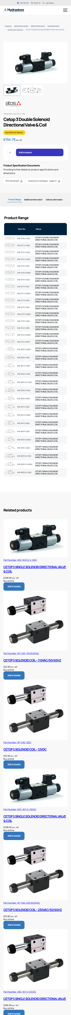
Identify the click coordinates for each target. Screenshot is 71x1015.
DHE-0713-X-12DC (23, 307)
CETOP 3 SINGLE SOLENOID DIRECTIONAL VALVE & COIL (46, 349)
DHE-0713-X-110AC (23, 252)
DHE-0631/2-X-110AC (24, 382)
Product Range (14, 199)
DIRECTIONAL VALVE (38, 26)
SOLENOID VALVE (53, 26)
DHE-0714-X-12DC (23, 328)
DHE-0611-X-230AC (24, 415)
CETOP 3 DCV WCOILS (15, 30)
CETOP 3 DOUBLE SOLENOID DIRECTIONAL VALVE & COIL (47, 238)
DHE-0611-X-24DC (23, 423)
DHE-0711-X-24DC (23, 300)
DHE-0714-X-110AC (23, 259)
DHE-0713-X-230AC (24, 314)
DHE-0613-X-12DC (23, 431)
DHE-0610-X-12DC (23, 357)
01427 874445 (23, 3)
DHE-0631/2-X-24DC (24, 472)
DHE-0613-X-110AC (23, 374)
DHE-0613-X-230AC (24, 440)
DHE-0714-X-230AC (24, 335)
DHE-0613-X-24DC (23, 448)
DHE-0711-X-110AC (23, 245)
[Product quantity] (11, 152)
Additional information (33, 199)
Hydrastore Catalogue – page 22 (42, 180)
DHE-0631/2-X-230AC (24, 464)
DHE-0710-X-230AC (24, 273)
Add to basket (25, 152)
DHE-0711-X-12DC (23, 286)
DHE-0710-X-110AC (23, 238)
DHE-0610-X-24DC (23, 398)
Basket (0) (35, 3)
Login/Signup (48, 3)
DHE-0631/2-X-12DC (24, 456)
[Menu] (65, 10)
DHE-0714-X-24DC (23, 342)
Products (8, 26)
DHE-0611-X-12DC (23, 407)
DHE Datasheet (12, 180)
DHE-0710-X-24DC (23, 280)
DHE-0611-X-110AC (23, 366)
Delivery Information (54, 199)
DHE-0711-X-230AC (24, 293)
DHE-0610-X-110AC (23, 390)
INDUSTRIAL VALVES (21, 26)
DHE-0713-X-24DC (23, 321)
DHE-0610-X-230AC (24, 349)
